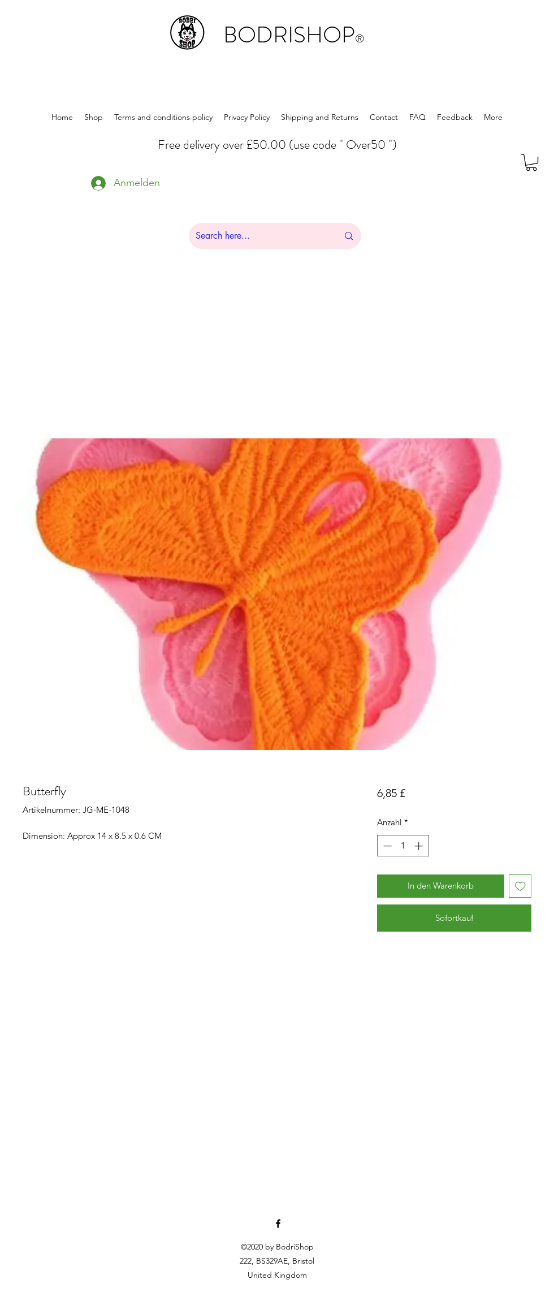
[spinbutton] (402, 845)
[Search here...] (258, 236)
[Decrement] (386, 845)
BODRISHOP (294, 35)
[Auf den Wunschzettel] (520, 886)
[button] (531, 162)
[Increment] (419, 845)
